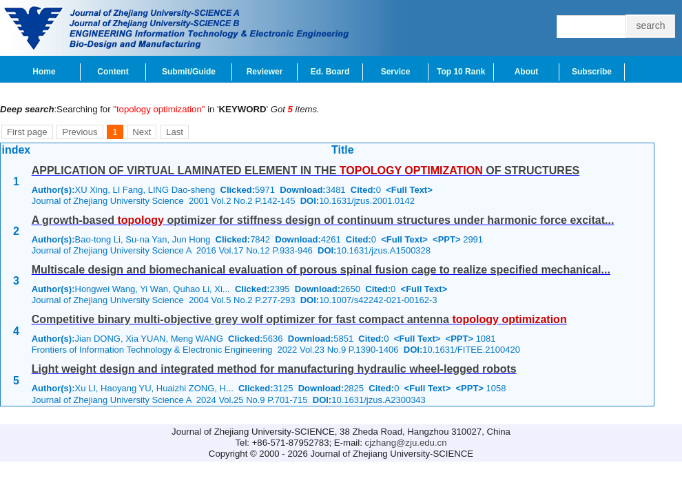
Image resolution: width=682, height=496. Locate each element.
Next (141, 132)
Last (174, 132)
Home (43, 71)
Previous (79, 132)
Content (112, 71)
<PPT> (446, 239)
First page (27, 132)
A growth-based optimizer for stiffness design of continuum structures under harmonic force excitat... (323, 220)
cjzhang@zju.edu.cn (406, 442)
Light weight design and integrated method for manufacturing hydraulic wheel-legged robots (274, 369)
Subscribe (592, 71)
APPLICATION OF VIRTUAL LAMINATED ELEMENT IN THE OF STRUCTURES (306, 170)
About (527, 71)
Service (396, 71)
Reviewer (265, 71)
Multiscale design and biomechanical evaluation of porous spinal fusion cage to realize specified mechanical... (321, 270)
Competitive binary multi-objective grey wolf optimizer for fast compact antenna (299, 319)
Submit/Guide (189, 71)
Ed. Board (330, 71)
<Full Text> (409, 190)
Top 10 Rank (461, 71)
